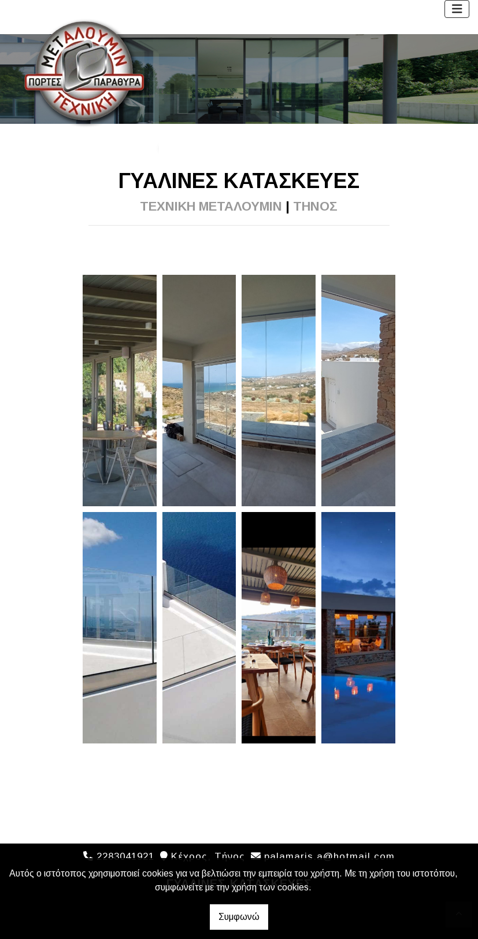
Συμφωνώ (239, 917)
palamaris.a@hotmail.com (329, 856)
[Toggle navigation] (457, 9)
